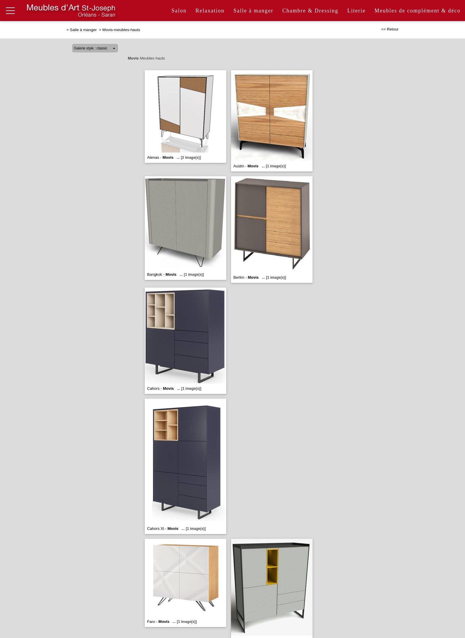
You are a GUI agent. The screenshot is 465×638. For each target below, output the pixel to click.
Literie (356, 11)
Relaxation (209, 11)
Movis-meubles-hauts (121, 30)
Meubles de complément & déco (418, 11)
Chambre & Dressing (310, 11)
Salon (179, 11)
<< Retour (390, 29)
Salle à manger (253, 11)
